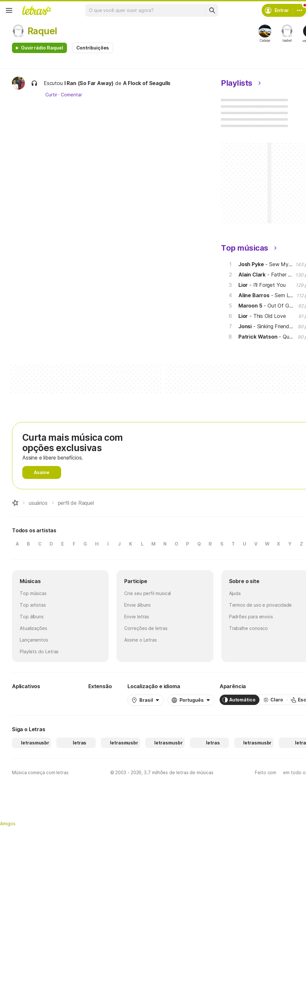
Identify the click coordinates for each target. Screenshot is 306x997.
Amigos (8, 823)
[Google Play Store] (29, 700)
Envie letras (136, 616)
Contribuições (92, 47)
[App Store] (67, 700)
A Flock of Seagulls (147, 83)
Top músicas (33, 593)
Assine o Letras (140, 640)
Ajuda (235, 593)
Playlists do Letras (39, 651)
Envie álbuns (137, 605)
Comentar (71, 94)
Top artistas (33, 605)
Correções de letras (145, 628)
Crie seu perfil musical (147, 593)
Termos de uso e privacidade (260, 605)
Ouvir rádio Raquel (42, 47)
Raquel (42, 31)
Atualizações (33, 628)
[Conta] (299, 10)
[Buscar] (211, 10)
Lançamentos (34, 640)
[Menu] (9, 10)
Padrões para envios (251, 616)
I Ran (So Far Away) (89, 83)
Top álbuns (32, 616)
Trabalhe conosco (248, 628)
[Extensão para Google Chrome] (105, 700)
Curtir (51, 94)
